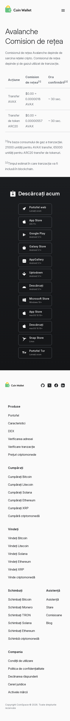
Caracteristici (16, 423)
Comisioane (54, 615)
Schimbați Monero (20, 607)
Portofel (13, 415)
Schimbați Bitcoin (19, 599)
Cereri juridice (17, 684)
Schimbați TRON (19, 615)
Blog (49, 623)
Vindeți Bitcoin (17, 538)
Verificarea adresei (20, 439)
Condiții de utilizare (20, 661)
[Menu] (63, 10)
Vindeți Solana (17, 554)
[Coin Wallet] (18, 9)
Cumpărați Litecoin (20, 484)
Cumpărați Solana (20, 492)
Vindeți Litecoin (18, 546)
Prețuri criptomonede (22, 454)
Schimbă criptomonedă (23, 638)
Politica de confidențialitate (26, 668)
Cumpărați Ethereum (21, 500)
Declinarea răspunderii (23, 676)
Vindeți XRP (16, 569)
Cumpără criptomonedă (24, 516)
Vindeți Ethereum (19, 561)
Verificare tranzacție (21, 447)
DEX (11, 431)
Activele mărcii (18, 692)
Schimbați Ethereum (21, 631)
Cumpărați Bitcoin (20, 477)
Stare (49, 607)
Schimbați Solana (20, 623)
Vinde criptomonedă (21, 577)
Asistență (52, 599)
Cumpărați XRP (18, 508)
